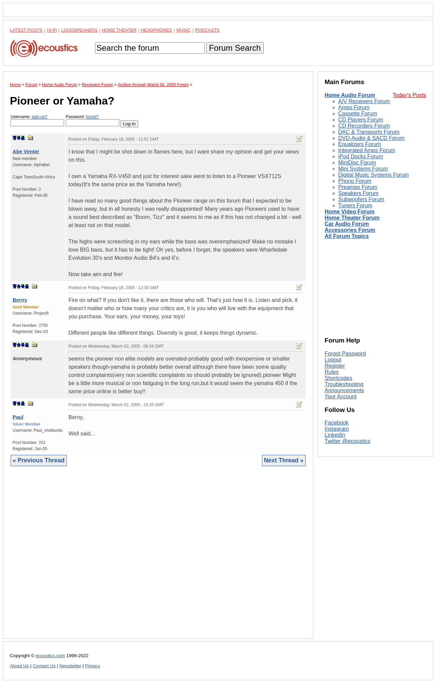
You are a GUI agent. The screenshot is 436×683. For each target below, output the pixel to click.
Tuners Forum (355, 205)
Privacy (92, 665)
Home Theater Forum (352, 218)
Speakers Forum (358, 193)
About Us (19, 665)
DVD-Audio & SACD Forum (371, 138)
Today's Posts (409, 95)
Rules (332, 372)
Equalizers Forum (359, 144)
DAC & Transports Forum (369, 132)
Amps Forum (354, 107)
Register (335, 366)
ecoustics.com (50, 655)
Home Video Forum (349, 212)
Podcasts (207, 30)
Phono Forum (354, 181)
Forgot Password (345, 353)
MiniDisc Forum (357, 162)
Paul (18, 417)
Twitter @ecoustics (348, 441)
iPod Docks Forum (360, 156)
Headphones (156, 30)
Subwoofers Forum (361, 199)
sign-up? (39, 116)
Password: (92, 120)
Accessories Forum (350, 230)
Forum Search (235, 47)
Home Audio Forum (350, 95)
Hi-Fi (52, 30)
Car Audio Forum (347, 224)
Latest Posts (26, 30)
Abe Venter (26, 151)
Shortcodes (338, 378)
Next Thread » (283, 460)
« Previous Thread (39, 460)
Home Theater (119, 30)
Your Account (341, 396)
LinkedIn (335, 435)
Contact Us (44, 665)
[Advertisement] (158, 557)
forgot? (92, 116)
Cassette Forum (357, 113)
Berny (20, 300)
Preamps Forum (357, 187)
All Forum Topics (347, 236)
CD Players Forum (360, 120)
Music (183, 30)
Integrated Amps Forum (366, 150)
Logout (333, 360)
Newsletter (70, 665)
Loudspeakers (79, 30)
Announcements (344, 390)
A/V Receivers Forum (364, 101)
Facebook (336, 423)
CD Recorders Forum (364, 126)
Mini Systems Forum (363, 169)
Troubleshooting (344, 384)
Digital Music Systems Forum (373, 175)
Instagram (337, 429)
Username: (37, 120)
